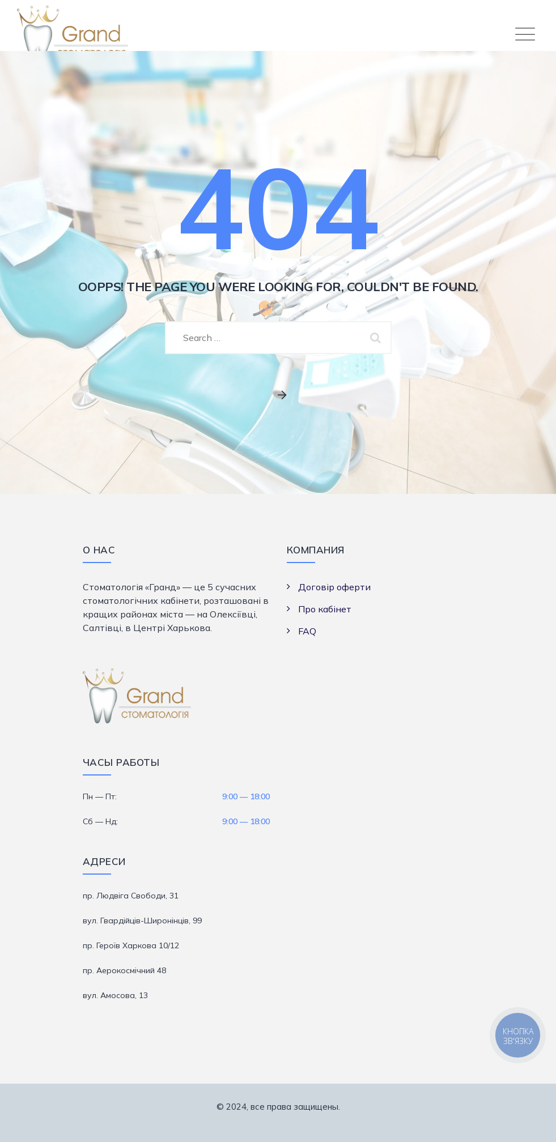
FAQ (307, 631)
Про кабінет (324, 609)
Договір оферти (334, 587)
